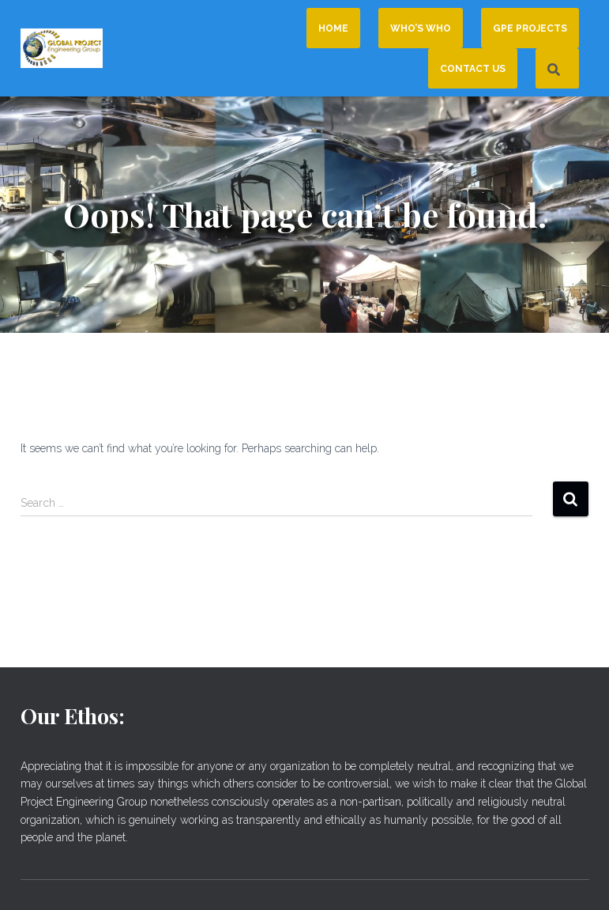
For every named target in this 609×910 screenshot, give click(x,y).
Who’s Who (420, 28)
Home (333, 28)
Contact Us (473, 68)
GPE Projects (530, 28)
